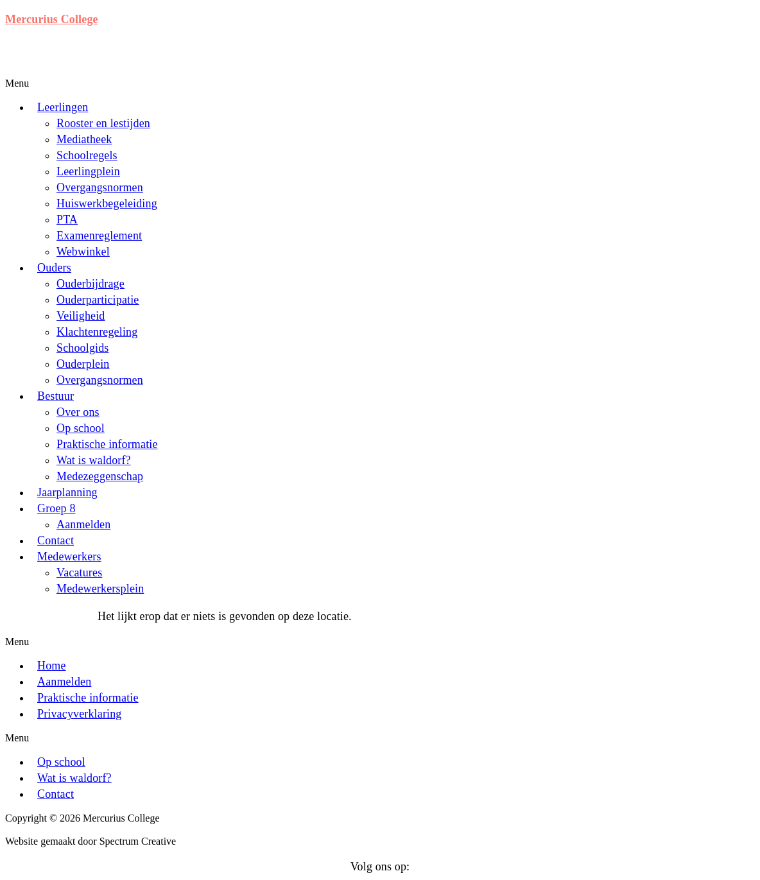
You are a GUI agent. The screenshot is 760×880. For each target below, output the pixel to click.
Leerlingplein (88, 171)
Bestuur (55, 396)
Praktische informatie (107, 444)
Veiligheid (80, 315)
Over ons (77, 412)
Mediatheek (84, 139)
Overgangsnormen (99, 187)
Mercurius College (51, 19)
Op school (80, 428)
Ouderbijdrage (90, 283)
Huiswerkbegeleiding (106, 203)
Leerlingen (62, 107)
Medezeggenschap (99, 476)
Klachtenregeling (96, 331)
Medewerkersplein (100, 588)
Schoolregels (86, 155)
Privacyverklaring (79, 713)
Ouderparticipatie (97, 299)
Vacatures (79, 572)
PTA (67, 219)
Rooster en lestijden (103, 123)
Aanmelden (83, 524)
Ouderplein (82, 364)
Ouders (54, 267)
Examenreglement (99, 235)
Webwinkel (83, 251)
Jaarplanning (67, 492)
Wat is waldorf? (93, 460)
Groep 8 (56, 508)
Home (51, 665)
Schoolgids (82, 347)
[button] (286, 83)
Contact (55, 540)
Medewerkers (69, 556)
